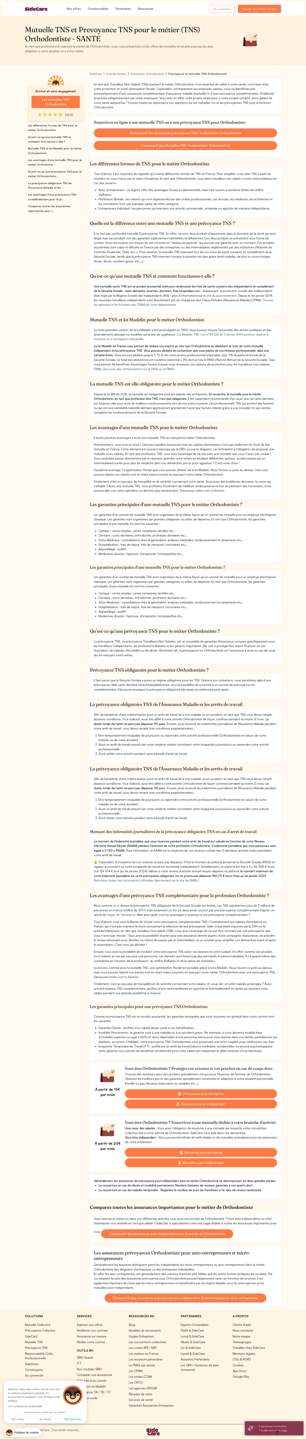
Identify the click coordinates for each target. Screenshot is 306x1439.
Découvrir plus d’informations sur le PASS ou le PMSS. (139, 369)
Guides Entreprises (141, 1336)
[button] (22, 1432)
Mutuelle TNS (34, 1342)
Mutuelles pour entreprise (201, 1152)
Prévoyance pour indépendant (201, 1104)
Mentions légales (244, 1354)
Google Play (241, 1377)
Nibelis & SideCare (193, 1342)
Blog (132, 1325)
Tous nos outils (87, 1398)
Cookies (238, 1365)
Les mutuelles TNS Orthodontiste (55, 102)
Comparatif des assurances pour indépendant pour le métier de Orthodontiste (167, 1234)
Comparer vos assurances (94, 1375)
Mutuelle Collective (38, 1325)
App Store (239, 1371)
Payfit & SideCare (192, 1330)
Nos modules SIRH (89, 1369)
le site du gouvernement (219, 296)
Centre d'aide (242, 1325)
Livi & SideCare (191, 1348)
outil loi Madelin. (214, 490)
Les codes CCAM (140, 1377)
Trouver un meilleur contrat (259, 9)
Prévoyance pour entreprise (201, 1094)
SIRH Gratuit (85, 1357)
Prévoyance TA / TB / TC (94, 1392)
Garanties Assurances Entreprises (151, 1405)
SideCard (31, 1336)
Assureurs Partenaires (195, 1359)
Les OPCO (136, 1382)
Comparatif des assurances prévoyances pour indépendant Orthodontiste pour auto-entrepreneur (185, 1298)
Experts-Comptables (194, 1325)
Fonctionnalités (98, 9)
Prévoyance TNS (36, 1348)
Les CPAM (135, 1371)
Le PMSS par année (142, 1365)
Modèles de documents (145, 1330)
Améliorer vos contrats (92, 1330)
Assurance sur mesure (91, 1336)
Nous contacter (243, 1330)
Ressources (145, 9)
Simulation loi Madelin (91, 1386)
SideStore (31, 1364)
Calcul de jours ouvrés (92, 1380)
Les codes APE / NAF (143, 1348)
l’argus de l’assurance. (121, 915)
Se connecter (222, 9)
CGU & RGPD (242, 1359)
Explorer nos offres (90, 1325)
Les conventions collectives (147, 1342)
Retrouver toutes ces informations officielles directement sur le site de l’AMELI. (146, 880)
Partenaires (123, 9)
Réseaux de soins (140, 1394)
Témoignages (242, 1342)
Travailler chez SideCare (249, 1348)
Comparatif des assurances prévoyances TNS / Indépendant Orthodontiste (185, 133)
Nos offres (74, 9)
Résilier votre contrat (91, 1342)
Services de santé (141, 1400)
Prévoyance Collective (40, 1330)
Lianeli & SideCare (193, 1354)
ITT (79, 1363)
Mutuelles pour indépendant (201, 1163)
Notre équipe (241, 1336)
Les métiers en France (144, 1354)
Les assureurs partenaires (146, 1359)
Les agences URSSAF (143, 1388)
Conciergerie (34, 1370)
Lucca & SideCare (192, 1336)
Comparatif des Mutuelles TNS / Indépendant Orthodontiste (185, 145)
